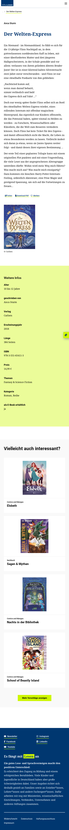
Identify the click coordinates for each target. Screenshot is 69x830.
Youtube (9, 747)
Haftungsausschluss (45, 819)
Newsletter (10, 736)
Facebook (9, 741)
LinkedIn (41, 741)
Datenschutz (26, 819)
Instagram (42, 736)
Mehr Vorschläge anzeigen (34, 698)
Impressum (9, 823)
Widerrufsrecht (10, 819)
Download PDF (22, 196)
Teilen (8, 196)
